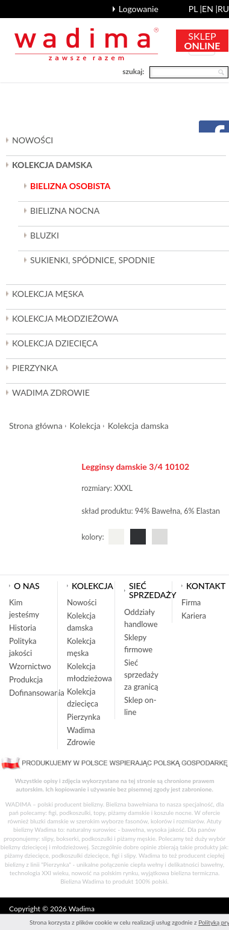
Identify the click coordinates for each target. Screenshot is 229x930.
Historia (22, 627)
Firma (191, 602)
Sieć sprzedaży (153, 590)
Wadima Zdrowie (51, 392)
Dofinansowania (36, 693)
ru (223, 9)
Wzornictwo (30, 666)
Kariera (193, 615)
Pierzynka (35, 368)
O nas (27, 586)
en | (210, 9)
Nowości (32, 140)
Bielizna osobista (70, 186)
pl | (195, 9)
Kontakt (205, 586)
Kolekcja (85, 425)
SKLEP (202, 40)
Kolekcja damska (138, 425)
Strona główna (36, 425)
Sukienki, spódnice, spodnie (92, 260)
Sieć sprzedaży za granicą (141, 674)
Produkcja (26, 679)
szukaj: (133, 71)
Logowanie (138, 9)
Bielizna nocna (64, 210)
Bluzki (44, 235)
